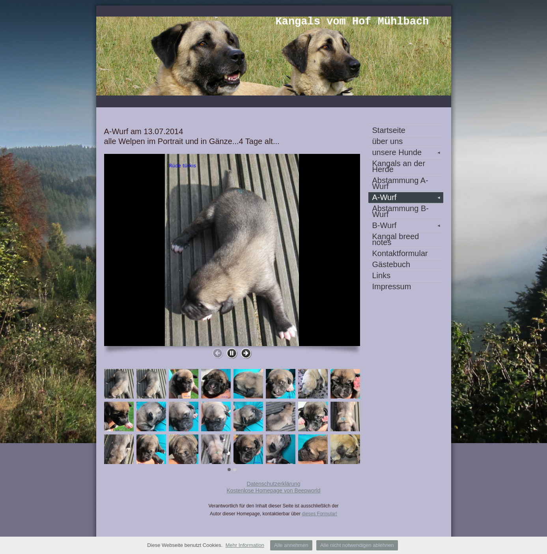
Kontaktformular (400, 253)
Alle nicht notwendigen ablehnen (357, 545)
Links (381, 275)
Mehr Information (245, 545)
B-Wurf (407, 225)
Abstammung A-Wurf (400, 183)
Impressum (391, 286)
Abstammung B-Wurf (400, 211)
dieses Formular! (319, 514)
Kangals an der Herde (399, 166)
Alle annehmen (291, 545)
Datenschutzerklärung (273, 484)
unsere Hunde (407, 152)
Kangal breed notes (395, 239)
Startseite (388, 130)
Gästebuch (391, 264)
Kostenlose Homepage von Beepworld (273, 490)
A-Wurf (407, 197)
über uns (387, 141)
